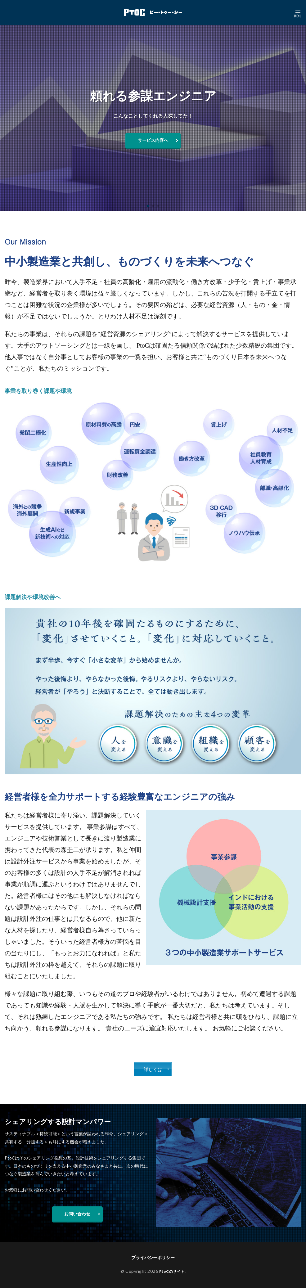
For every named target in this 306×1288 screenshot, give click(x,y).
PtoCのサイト (172, 1271)
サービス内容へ (153, 140)
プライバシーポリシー (153, 1257)
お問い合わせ (77, 1214)
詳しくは (153, 1069)
